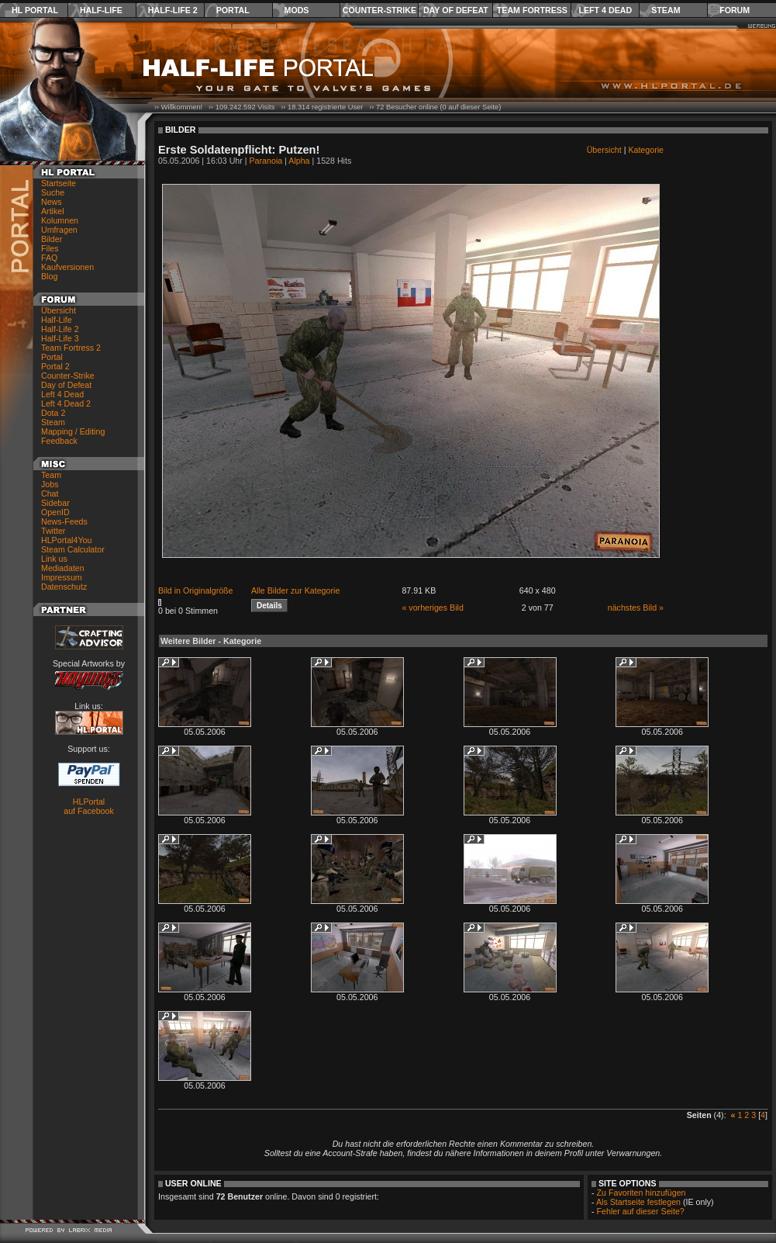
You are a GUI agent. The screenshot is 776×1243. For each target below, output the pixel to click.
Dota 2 (53, 412)
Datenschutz (64, 586)
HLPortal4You (66, 540)
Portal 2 (55, 366)
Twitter (53, 530)
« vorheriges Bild (432, 607)
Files (50, 248)
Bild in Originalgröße (195, 590)
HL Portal (35, 10)
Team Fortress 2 (71, 347)
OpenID (55, 512)
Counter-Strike (379, 10)
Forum (734, 10)
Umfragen (59, 229)
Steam (665, 10)
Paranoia (266, 160)
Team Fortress (532, 10)
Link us (54, 558)
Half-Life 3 (60, 338)
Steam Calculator (73, 549)
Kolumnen (59, 220)
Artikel (52, 211)
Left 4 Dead (605, 10)
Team (51, 475)
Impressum (61, 577)
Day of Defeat (455, 10)
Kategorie (646, 149)
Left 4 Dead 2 (66, 403)
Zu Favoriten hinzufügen (641, 1192)
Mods (297, 10)
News (51, 201)
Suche (52, 192)
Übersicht (58, 310)
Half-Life (101, 10)
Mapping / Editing (73, 431)
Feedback (59, 440)
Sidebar (55, 502)
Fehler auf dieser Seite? (641, 1211)
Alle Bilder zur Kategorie (295, 590)
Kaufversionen (67, 267)
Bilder (51, 239)
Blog (49, 276)
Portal (233, 10)
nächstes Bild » (636, 607)
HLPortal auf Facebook (89, 806)
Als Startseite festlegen (638, 1202)
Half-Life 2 (173, 10)
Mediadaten (62, 568)
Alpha (298, 160)
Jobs (50, 484)
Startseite (58, 183)
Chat (50, 493)
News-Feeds (64, 521)
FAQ (49, 257)
